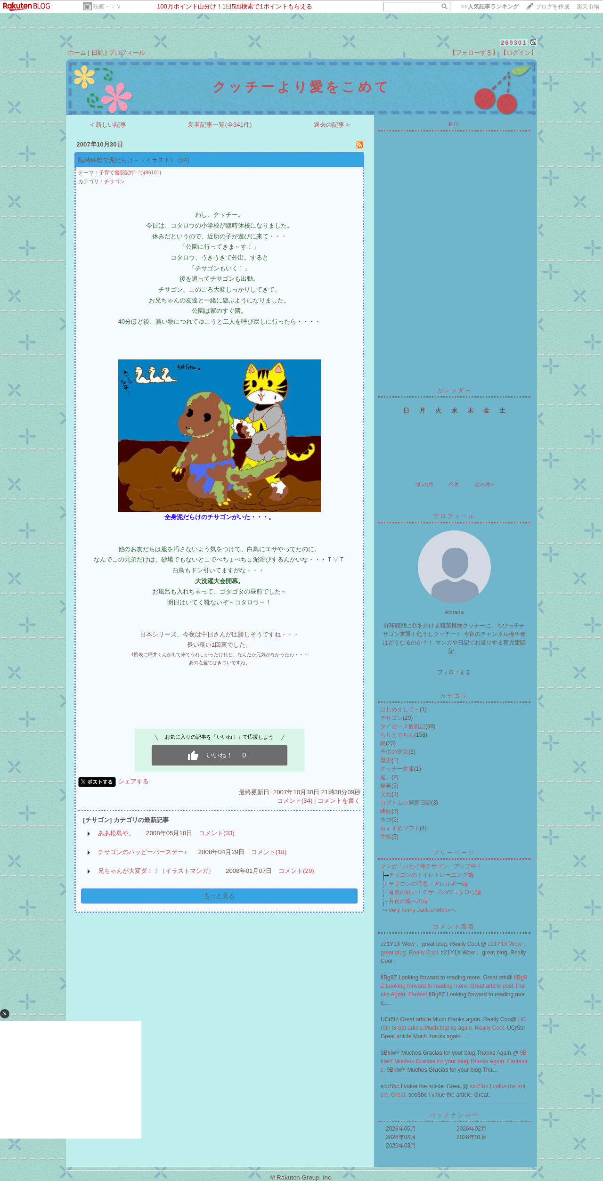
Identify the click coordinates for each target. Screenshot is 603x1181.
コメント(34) (295, 800)
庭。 (385, 777)
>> (490, 6)
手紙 (385, 836)
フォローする (454, 672)
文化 (385, 794)
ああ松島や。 (116, 833)
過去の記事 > (332, 124)
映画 (385, 811)
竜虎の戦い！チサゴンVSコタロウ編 (435, 892)
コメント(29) (296, 870)
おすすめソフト (400, 828)
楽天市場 (588, 6)
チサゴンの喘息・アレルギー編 (428, 883)
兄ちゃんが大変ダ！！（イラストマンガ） (156, 870)
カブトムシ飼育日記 (405, 802)
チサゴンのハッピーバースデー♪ (142, 851)
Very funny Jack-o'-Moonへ (422, 910)
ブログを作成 (553, 6)
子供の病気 (394, 752)
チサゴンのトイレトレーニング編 (431, 874)
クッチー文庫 (397, 769)
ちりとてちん (397, 735)
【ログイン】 (518, 52)
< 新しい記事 (108, 124)
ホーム (77, 52)
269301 (514, 42)
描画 (385, 785)
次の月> (484, 484)
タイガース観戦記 (402, 726)
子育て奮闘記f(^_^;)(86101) (130, 172)
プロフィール (126, 52)
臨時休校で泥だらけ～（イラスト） (127, 159)
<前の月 (424, 484)
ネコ (385, 819)
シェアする (133, 781)
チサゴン (114, 181)
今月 (454, 484)
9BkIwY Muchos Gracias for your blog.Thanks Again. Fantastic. (454, 1061)
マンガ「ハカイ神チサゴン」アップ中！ (431, 866)
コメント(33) (217, 833)
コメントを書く (339, 800)
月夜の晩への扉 (408, 901)
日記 (97, 52)
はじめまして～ (400, 709)
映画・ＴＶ (107, 6)
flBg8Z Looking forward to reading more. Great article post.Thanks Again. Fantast (454, 986)
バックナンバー (454, 1115)
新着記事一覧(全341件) (220, 124)
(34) (183, 159)
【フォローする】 (473, 52)
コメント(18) (269, 851)
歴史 (385, 760)
